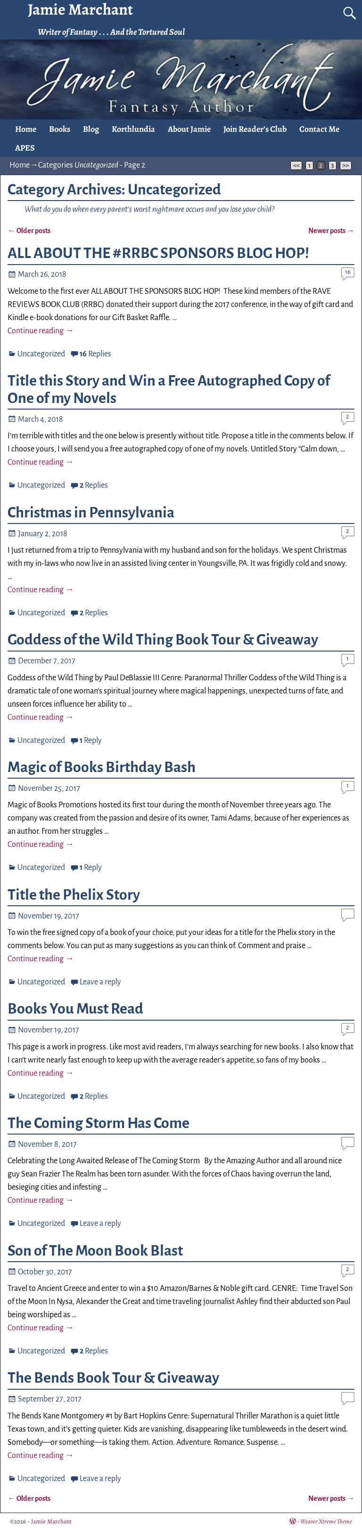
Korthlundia (133, 129)
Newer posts (331, 230)
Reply (91, 740)
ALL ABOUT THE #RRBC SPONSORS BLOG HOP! (158, 253)
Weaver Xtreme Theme (326, 1521)
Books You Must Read (75, 1009)
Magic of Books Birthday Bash (102, 767)
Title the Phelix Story (74, 895)
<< (296, 165)
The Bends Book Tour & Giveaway (113, 1378)
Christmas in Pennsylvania (91, 513)
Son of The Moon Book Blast (95, 1251)
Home (25, 129)
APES (25, 147)
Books (59, 129)
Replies (95, 354)
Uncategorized (41, 354)
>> (345, 165)
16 (348, 271)
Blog (91, 129)
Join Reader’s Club (255, 129)
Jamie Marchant (51, 1521)
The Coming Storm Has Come (98, 1123)
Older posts (29, 230)
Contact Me (319, 129)
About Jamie (189, 129)
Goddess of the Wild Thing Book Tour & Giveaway (163, 640)
